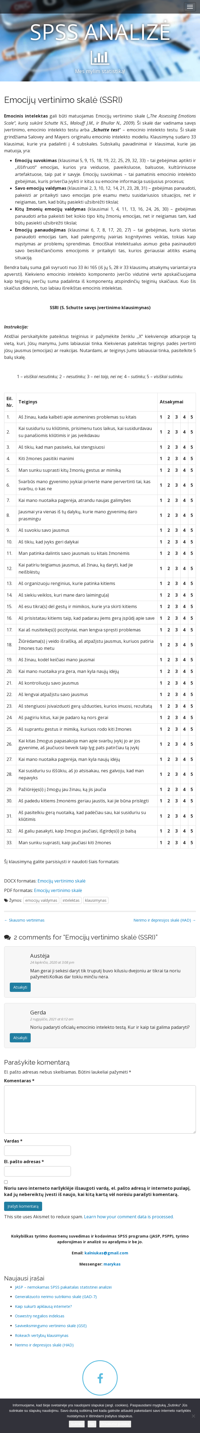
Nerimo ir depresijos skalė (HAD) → (164, 920)
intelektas (71, 900)
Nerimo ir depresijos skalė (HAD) (44, 1344)
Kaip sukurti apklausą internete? (43, 1306)
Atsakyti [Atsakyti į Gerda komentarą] (20, 1037)
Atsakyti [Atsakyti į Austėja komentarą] (20, 987)
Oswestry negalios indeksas (39, 1315)
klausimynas (96, 900)
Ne (92, 1424)
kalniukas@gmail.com (106, 1252)
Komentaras (19, 1081)
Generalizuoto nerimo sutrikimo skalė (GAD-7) (56, 1296)
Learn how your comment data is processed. (129, 1217)
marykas (112, 1264)
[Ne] (193, 1416)
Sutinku (77, 1424)
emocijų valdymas (41, 900)
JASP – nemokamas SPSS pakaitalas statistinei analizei (63, 1287)
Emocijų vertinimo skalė (62, 881)
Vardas (13, 1141)
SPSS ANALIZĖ (100, 31)
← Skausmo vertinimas (24, 920)
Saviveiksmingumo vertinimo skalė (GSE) (51, 1325)
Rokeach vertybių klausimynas (41, 1335)
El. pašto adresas (24, 1162)
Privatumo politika (115, 1424)
